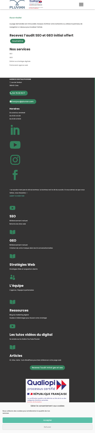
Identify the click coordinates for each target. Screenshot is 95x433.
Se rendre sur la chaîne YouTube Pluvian (25, 339)
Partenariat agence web (19, 65)
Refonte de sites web (18, 224)
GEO (11, 57)
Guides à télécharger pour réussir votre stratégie (28, 318)
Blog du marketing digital (19, 315)
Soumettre (17, 41)
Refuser (47, 427)
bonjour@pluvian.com (23, 101)
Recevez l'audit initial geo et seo (47, 367)
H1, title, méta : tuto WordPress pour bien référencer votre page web (35, 360)
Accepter (47, 420)
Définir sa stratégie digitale (20, 61)
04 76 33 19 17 (18, 93)
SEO (11, 54)
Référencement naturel (19, 221)
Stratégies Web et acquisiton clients (24, 269)
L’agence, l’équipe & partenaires (22, 290)
